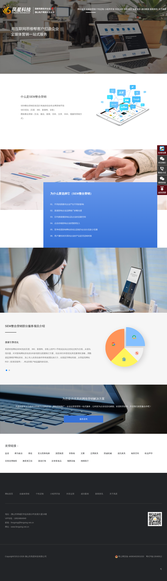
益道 (7, 453)
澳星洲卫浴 (27, 461)
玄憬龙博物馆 (11, 461)
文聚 (83, 453)
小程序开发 (110, 9)
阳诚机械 (108, 453)
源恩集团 (59, 453)
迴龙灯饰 (42, 461)
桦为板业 (19, 453)
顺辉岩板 (71, 461)
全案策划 (137, 9)
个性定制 (100, 9)
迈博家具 (94, 453)
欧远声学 (149, 453)
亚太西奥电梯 (44, 453)
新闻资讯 (154, 9)
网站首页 (83, 9)
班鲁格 (72, 453)
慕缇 (30, 453)
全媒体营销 (92, 9)
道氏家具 (121, 453)
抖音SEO (128, 9)
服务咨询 (83, 419)
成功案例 (145, 9)
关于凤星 (162, 9)
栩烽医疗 (85, 461)
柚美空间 (135, 453)
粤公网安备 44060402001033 (129, 556)
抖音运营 (119, 9)
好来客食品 (57, 461)
